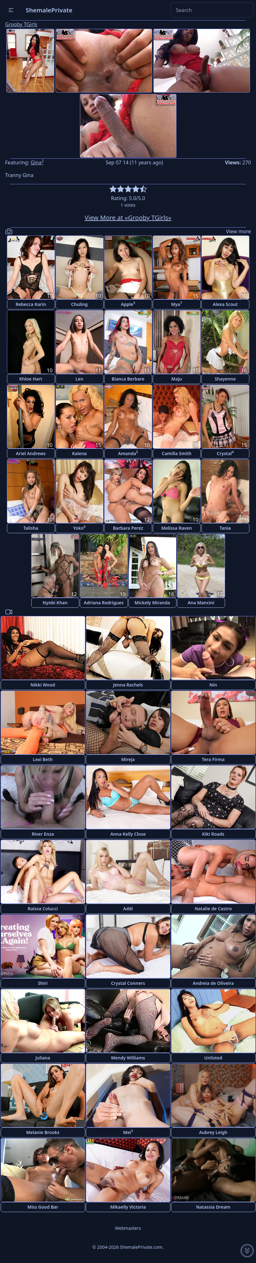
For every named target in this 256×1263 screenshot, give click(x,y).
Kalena (79, 453)
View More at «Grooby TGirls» (128, 217)
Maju (176, 379)
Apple (128, 304)
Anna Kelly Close (128, 834)
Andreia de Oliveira (213, 983)
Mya (176, 304)
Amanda (128, 453)
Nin (213, 685)
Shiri (43, 983)
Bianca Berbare (128, 379)
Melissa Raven (176, 528)
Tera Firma (213, 759)
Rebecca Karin (30, 304)
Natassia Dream (213, 1207)
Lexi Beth (43, 759)
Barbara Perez (128, 528)
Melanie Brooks (43, 1132)
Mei (128, 1132)
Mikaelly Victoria (128, 1207)
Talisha (30, 528)
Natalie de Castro (213, 909)
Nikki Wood (42, 685)
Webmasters (128, 1228)
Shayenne (225, 379)
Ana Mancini (201, 603)
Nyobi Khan (55, 603)
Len (79, 379)
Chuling (79, 304)
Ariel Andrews (31, 453)
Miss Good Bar (42, 1207)
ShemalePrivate (49, 10)
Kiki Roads (213, 834)
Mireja (128, 759)
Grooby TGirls (21, 24)
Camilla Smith (177, 453)
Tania (225, 528)
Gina (37, 162)
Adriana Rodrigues (103, 603)
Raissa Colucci (43, 909)
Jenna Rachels (128, 685)
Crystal (225, 453)
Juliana (42, 1058)
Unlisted (213, 1058)
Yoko (79, 527)
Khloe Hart (30, 379)
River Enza (43, 834)
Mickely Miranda (152, 603)
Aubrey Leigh (213, 1132)
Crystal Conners (128, 983)
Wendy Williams (128, 1058)
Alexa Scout (225, 304)
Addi (128, 909)
